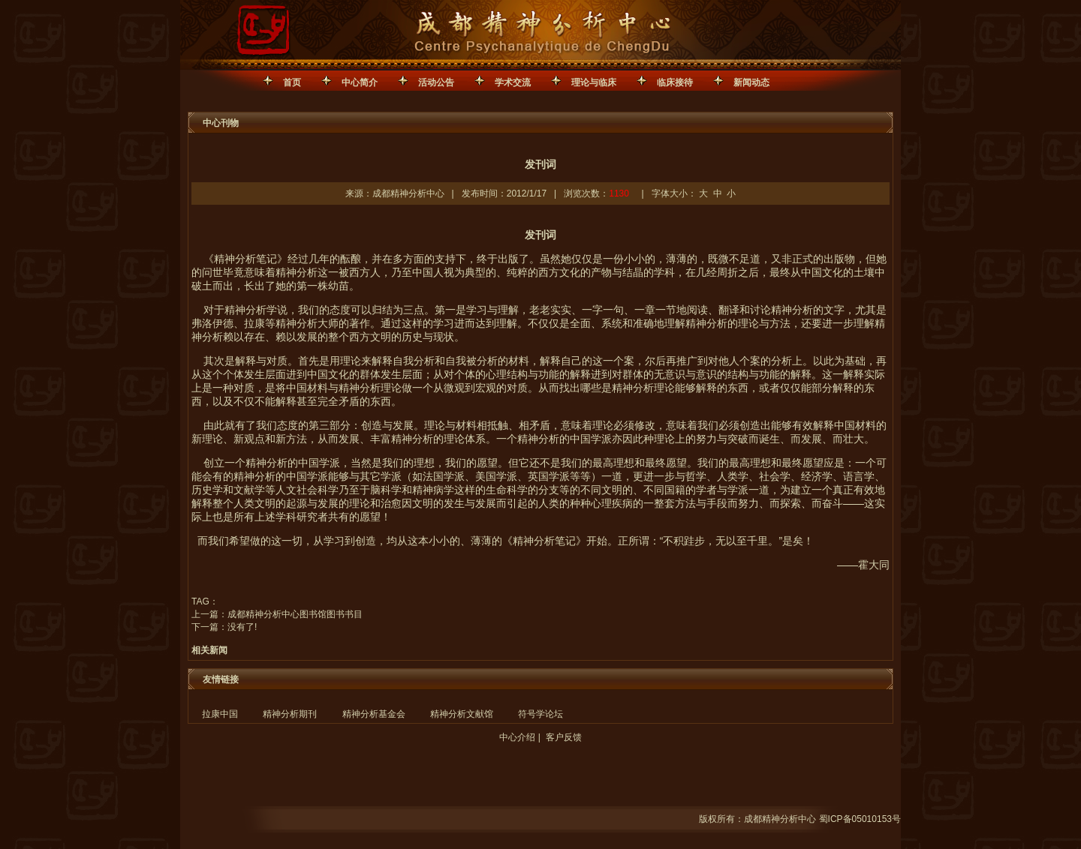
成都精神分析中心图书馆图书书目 (295, 614)
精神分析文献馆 (461, 714)
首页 (292, 82)
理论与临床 (593, 82)
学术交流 (513, 82)
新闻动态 (751, 82)
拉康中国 (220, 714)
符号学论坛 (540, 714)
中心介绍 (517, 737)
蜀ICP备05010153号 (860, 819)
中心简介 (360, 82)
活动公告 (436, 82)
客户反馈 (564, 737)
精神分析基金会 (373, 714)
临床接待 (675, 82)
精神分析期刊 (290, 714)
